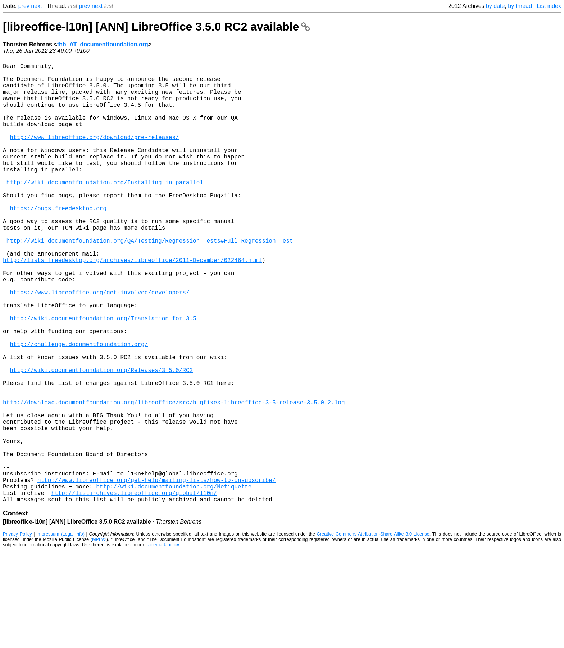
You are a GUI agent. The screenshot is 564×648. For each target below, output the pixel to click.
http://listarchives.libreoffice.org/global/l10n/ (134, 589)
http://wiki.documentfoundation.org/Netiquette (173, 581)
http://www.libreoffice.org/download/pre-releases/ (94, 154)
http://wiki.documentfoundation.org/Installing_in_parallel (104, 209)
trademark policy (162, 642)
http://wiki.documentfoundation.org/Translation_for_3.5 (103, 376)
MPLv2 (99, 637)
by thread (520, 6)
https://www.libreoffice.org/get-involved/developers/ (99, 344)
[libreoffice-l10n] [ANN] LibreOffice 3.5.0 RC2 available (156, 26)
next (36, 6)
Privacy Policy (17, 631)
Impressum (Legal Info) (60, 631)
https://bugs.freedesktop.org (58, 241)
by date (495, 6)
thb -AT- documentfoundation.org (102, 44)
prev (23, 6)
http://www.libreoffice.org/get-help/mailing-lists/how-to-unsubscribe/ (156, 573)
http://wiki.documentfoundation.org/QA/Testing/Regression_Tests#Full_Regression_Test (149, 281)
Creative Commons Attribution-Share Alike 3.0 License (373, 631)
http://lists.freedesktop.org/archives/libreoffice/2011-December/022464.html (132, 304)
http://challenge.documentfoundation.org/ (79, 407)
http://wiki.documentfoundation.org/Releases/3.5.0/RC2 (101, 439)
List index (549, 6)
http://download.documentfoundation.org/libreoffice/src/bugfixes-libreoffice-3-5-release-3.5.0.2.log (174, 478)
